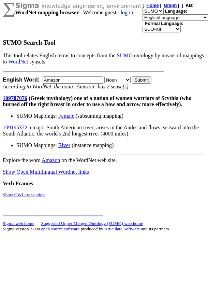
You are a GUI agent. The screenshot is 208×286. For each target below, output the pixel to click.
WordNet (18, 62)
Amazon (51, 160)
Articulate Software (122, 228)
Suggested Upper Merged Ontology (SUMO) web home (92, 223)
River (64, 145)
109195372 (15, 127)
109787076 (15, 98)
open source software (60, 228)
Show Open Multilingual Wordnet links (46, 172)
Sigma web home (18, 223)
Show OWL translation (24, 194)
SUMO (125, 55)
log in (127, 12)
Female (66, 116)
